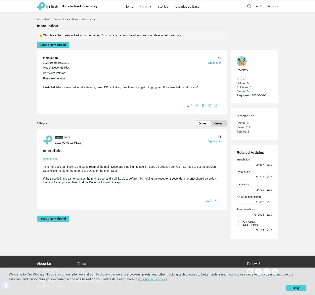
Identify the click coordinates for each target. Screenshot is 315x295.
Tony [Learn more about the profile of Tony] (67, 137)
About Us (44, 263)
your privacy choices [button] (152, 279)
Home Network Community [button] (79, 6)
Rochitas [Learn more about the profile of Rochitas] (242, 70)
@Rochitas (50, 158)
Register (272, 6)
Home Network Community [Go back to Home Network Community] (51, 19)
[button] (129, 6)
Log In (258, 6)
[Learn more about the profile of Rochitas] (252, 61)
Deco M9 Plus (61, 67)
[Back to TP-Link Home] (47, 6)
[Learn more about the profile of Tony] (49, 139)
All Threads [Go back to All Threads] (74, 19)
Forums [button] (145, 6)
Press (81, 263)
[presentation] (48, 140)
